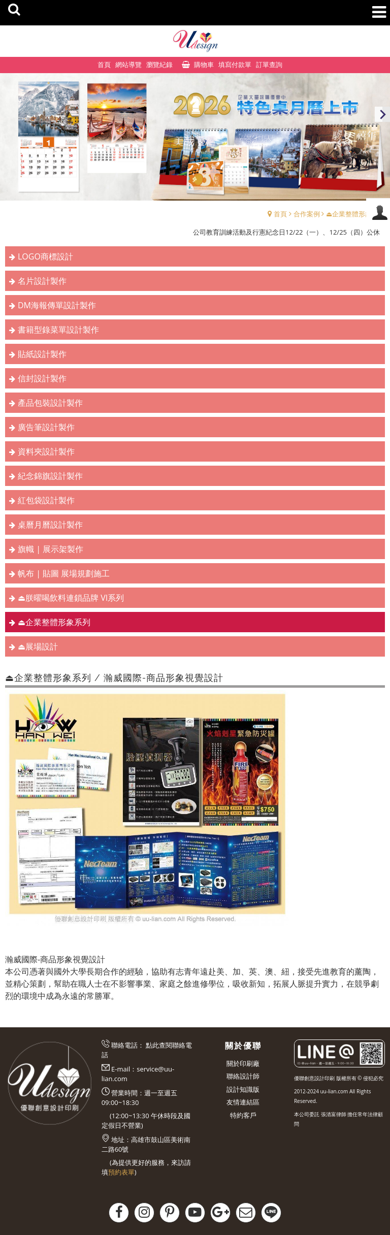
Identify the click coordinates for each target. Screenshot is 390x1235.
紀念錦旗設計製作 (50, 475)
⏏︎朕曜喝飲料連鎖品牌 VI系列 (71, 597)
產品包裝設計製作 (50, 402)
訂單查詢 (269, 64)
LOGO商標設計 (45, 256)
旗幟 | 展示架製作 (50, 549)
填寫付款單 (234, 64)
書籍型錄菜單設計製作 (58, 329)
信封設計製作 (42, 378)
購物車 (204, 64)
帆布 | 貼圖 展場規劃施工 (64, 573)
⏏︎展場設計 (38, 646)
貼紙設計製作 (42, 354)
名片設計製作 (42, 280)
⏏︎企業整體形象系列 (355, 213)
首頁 (280, 213)
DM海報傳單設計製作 (57, 305)
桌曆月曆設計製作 (50, 524)
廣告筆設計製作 (46, 427)
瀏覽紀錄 (159, 64)
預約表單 (121, 1172)
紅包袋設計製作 (46, 500)
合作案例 (307, 213)
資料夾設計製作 (46, 451)
